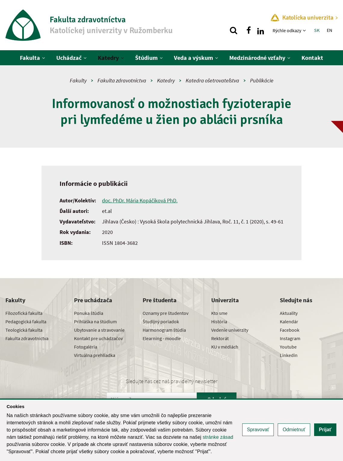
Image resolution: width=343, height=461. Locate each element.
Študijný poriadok (161, 321)
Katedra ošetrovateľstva (212, 80)
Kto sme (219, 313)
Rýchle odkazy (287, 30)
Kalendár (289, 321)
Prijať (325, 429)
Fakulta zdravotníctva (121, 80)
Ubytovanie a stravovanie (99, 330)
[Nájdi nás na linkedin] (261, 30)
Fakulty (78, 80)
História (219, 321)
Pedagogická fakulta (25, 321)
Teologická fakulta (23, 330)
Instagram (290, 338)
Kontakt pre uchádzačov (98, 338)
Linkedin (289, 355)
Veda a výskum (193, 57)
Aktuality (289, 313)
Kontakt (312, 57)
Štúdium (146, 57)
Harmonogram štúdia (164, 330)
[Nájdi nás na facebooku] (249, 30)
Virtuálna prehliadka (94, 355)
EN (329, 30)
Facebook (289, 330)
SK (317, 30)
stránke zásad (218, 437)
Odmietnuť (294, 429)
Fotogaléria (85, 347)
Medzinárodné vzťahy (257, 57)
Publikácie (261, 80)
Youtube (288, 347)
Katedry (108, 57)
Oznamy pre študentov (165, 313)
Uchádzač (69, 57)
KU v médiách (224, 347)
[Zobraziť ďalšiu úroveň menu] (305, 30)
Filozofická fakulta (23, 313)
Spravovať (258, 429)
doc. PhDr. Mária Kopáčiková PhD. (140, 200)
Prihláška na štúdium (95, 321)
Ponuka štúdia (88, 313)
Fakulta (30, 57)
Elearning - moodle (162, 338)
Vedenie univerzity (229, 330)
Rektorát (220, 338)
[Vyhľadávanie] (233, 30)
